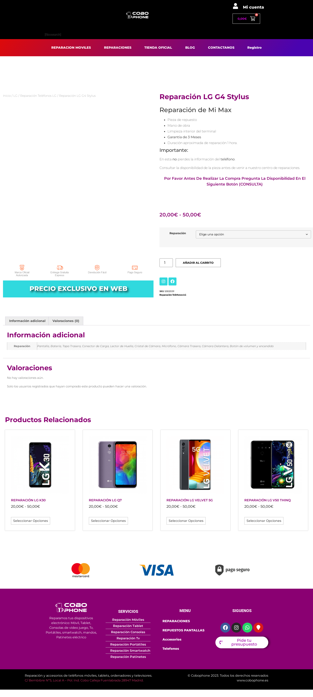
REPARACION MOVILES (71, 47)
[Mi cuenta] (235, 6)
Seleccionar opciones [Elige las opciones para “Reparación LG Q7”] (108, 521)
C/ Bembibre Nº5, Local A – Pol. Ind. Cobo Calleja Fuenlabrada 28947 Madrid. (84, 681)
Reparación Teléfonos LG (38, 96)
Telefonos (170, 649)
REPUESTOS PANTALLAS (183, 631)
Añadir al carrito (202, 263)
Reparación (177, 233)
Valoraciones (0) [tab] (65, 322)
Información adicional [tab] (27, 322)
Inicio (7, 96)
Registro (254, 47)
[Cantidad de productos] (167, 263)
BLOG (190, 47)
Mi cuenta (253, 7)
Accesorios (171, 640)
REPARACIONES (117, 47)
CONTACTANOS (221, 47)
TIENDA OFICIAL (158, 47)
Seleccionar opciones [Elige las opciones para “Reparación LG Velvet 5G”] (186, 521)
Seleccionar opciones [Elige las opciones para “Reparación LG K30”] (30, 521)
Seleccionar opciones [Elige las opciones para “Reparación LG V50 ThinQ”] (264, 521)
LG (15, 96)
